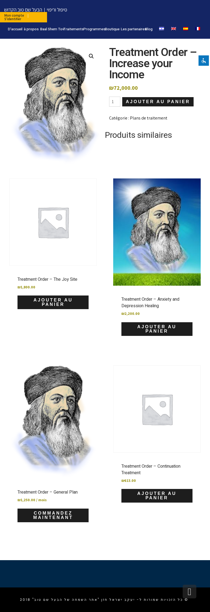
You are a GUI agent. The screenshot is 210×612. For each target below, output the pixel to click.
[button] (91, 56)
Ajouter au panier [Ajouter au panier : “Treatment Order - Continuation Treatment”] (156, 495)
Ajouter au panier (158, 101)
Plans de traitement (148, 118)
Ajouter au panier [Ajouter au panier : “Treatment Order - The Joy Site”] (53, 302)
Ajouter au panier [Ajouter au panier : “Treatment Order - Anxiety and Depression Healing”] (156, 328)
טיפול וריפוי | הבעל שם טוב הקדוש (35, 10)
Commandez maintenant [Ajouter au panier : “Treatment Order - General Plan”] (53, 515)
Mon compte (14, 15)
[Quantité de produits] (114, 102)
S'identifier (12, 19)
